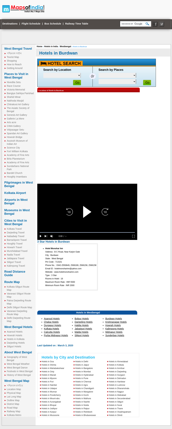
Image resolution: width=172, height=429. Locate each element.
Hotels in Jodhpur (49, 408)
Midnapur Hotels (113, 332)
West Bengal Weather (18, 364)
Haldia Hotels (82, 325)
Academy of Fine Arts (18, 155)
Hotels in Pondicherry (51, 395)
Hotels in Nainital (49, 385)
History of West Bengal (19, 375)
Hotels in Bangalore (84, 368)
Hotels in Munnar (49, 392)
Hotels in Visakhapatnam (120, 412)
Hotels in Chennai (83, 382)
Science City (13, 147)
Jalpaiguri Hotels (83, 328)
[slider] (87, 232)
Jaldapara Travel (15, 258)
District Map (13, 404)
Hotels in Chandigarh (84, 388)
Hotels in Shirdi (115, 415)
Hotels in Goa (48, 361)
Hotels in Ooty (48, 371)
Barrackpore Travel (17, 240)
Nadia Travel (13, 254)
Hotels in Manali (49, 375)
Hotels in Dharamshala (119, 388)
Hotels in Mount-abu (51, 398)
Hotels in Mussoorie (50, 415)
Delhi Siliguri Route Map (19, 307)
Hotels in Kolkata (16, 339)
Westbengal (65, 46)
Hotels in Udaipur (49, 388)
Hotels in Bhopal (49, 405)
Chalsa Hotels (51, 322)
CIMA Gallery (14, 126)
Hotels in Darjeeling (117, 371)
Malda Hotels (81, 332)
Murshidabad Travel (17, 251)
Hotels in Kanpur (49, 412)
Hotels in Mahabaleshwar (53, 368)
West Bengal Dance (17, 367)
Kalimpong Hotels (114, 328)
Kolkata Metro (14, 415)
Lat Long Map (14, 396)
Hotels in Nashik (82, 402)
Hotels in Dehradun (117, 378)
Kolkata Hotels (51, 328)
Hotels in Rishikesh (83, 412)
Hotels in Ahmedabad (118, 361)
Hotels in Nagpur (116, 392)
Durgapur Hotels (52, 325)
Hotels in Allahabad (117, 395)
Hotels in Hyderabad (84, 375)
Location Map (14, 389)
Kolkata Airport (15, 193)
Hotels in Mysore (49, 378)
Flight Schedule (31, 23)
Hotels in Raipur (82, 408)
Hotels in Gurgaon (117, 375)
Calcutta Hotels (52, 332)
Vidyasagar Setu (15, 129)
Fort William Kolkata (17, 151)
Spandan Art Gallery (17, 133)
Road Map (12, 407)
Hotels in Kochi (82, 395)
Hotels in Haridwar (117, 382)
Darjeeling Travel (16, 232)
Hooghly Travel (15, 243)
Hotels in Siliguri (116, 402)
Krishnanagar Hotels (116, 322)
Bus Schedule (53, 23)
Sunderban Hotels (114, 335)
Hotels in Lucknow (117, 385)
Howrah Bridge (15, 137)
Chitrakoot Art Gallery (18, 104)
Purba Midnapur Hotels (56, 335)
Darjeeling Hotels (16, 342)
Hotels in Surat (115, 405)
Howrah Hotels (14, 335)
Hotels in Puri (48, 382)
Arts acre (11, 122)
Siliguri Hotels (14, 346)
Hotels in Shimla (49, 365)
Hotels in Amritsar (117, 368)
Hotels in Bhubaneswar (85, 415)
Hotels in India (51, 46)
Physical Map (14, 393)
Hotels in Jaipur (82, 365)
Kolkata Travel (14, 229)
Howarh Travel (14, 247)
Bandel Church (15, 173)
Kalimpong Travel (16, 265)
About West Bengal (18, 352)
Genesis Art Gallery (17, 115)
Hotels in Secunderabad (119, 398)
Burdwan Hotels (113, 318)
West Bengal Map (16, 381)
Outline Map (13, 400)
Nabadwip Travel (15, 236)
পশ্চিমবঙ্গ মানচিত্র (15, 385)
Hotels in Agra (81, 385)
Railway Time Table (76, 23)
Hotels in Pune (81, 378)
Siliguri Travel (14, 262)
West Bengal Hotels (18, 327)
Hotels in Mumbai (83, 371)
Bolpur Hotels (82, 318)
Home (39, 46)
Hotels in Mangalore (84, 392)
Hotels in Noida (82, 405)
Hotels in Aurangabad (51, 402)
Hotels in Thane (116, 408)
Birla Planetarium (16, 158)
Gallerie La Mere (15, 118)
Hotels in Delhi (81, 361)
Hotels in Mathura (83, 398)
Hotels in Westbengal (88, 312)
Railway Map (13, 411)
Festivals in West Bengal (20, 371)
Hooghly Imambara (17, 176)
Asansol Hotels (15, 331)
